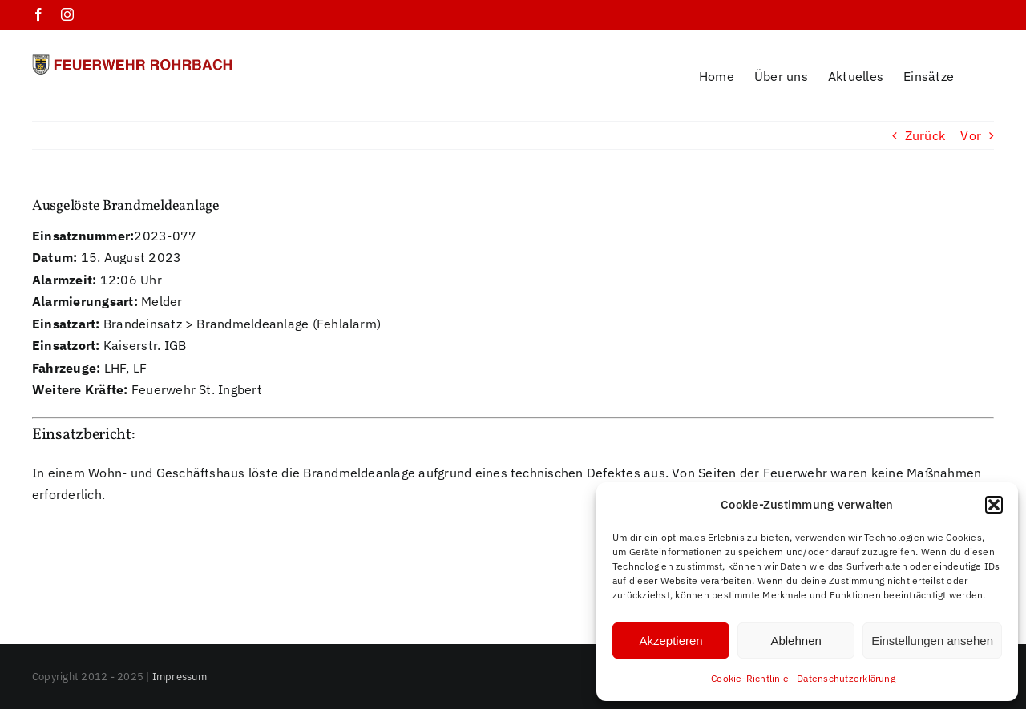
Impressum (179, 656)
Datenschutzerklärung (846, 678)
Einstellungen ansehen (932, 640)
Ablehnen (795, 640)
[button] (994, 505)
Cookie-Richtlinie (750, 678)
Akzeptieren (670, 640)
